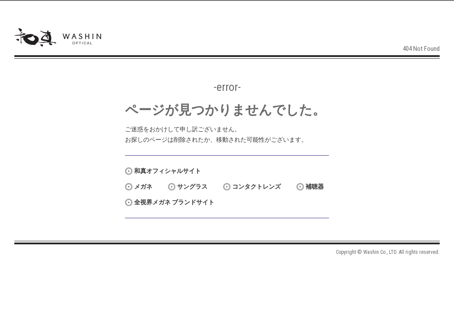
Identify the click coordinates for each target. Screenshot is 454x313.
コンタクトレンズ (256, 186)
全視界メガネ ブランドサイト (174, 202)
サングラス (192, 186)
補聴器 (315, 186)
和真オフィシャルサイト (167, 170)
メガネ (143, 186)
